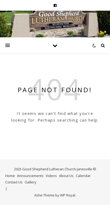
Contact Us (14, 182)
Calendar (83, 175)
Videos (51, 175)
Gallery (30, 182)
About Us (66, 175)
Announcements (30, 175)
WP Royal (67, 195)
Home (10, 175)
